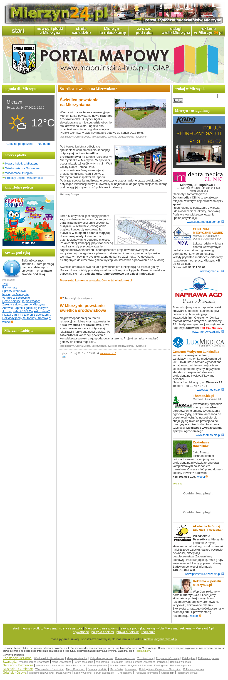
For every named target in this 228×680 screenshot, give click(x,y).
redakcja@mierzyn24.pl (161, 639)
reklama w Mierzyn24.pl (197, 628)
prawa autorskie (127, 632)
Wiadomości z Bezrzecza (50, 665)
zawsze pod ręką (133, 628)
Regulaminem (142, 650)
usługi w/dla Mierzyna (162, 628)
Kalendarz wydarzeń (101, 658)
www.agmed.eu (212, 271)
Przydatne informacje (167, 658)
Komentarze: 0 (108, 353)
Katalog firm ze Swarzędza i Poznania (146, 662)
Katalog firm (189, 658)
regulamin (148, 632)
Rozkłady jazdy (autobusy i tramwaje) (26, 318)
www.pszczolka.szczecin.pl (204, 574)
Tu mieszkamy (145, 658)
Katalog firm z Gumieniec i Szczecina (160, 669)
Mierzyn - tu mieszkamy (101, 628)
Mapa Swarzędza (61, 662)
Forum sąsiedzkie (125, 658)
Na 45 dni (44, 143)
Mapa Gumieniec (75, 669)
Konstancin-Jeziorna (17, 658)
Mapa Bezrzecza (75, 665)
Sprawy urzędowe (14, 291)
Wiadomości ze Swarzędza (34, 662)
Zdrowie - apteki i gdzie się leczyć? (25, 308)
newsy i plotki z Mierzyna (39, 628)
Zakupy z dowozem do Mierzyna (23, 304)
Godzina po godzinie (19, 143)
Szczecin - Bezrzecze (18, 665)
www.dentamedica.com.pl (205, 221)
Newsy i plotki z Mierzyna (21, 163)
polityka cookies (102, 632)
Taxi (4, 284)
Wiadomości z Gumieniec (49, 669)
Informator (117, 662)
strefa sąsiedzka (70, 628)
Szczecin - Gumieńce (18, 669)
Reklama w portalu (208, 658)
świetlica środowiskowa (121, 136)
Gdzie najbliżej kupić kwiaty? (21, 301)
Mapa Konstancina (77, 658)
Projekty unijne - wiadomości (24, 177)
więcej (7, 322)
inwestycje (140, 136)
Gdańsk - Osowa (14, 672)
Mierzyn (69, 136)
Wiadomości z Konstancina (49, 658)
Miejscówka (102, 662)
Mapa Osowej (63, 672)
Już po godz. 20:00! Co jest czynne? (26, 311)
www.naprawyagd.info (208, 331)
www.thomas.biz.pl (210, 435)
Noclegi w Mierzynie (15, 294)
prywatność (81, 632)
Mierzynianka (99, 136)
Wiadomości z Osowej (41, 672)
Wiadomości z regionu (19, 173)
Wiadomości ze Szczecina (22, 168)
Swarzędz (10, 661)
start (16, 628)
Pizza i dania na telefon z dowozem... (26, 314)
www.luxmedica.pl (210, 389)
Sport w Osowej (83, 672)
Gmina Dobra (82, 136)
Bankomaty (9, 287)
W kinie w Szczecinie (16, 297)
